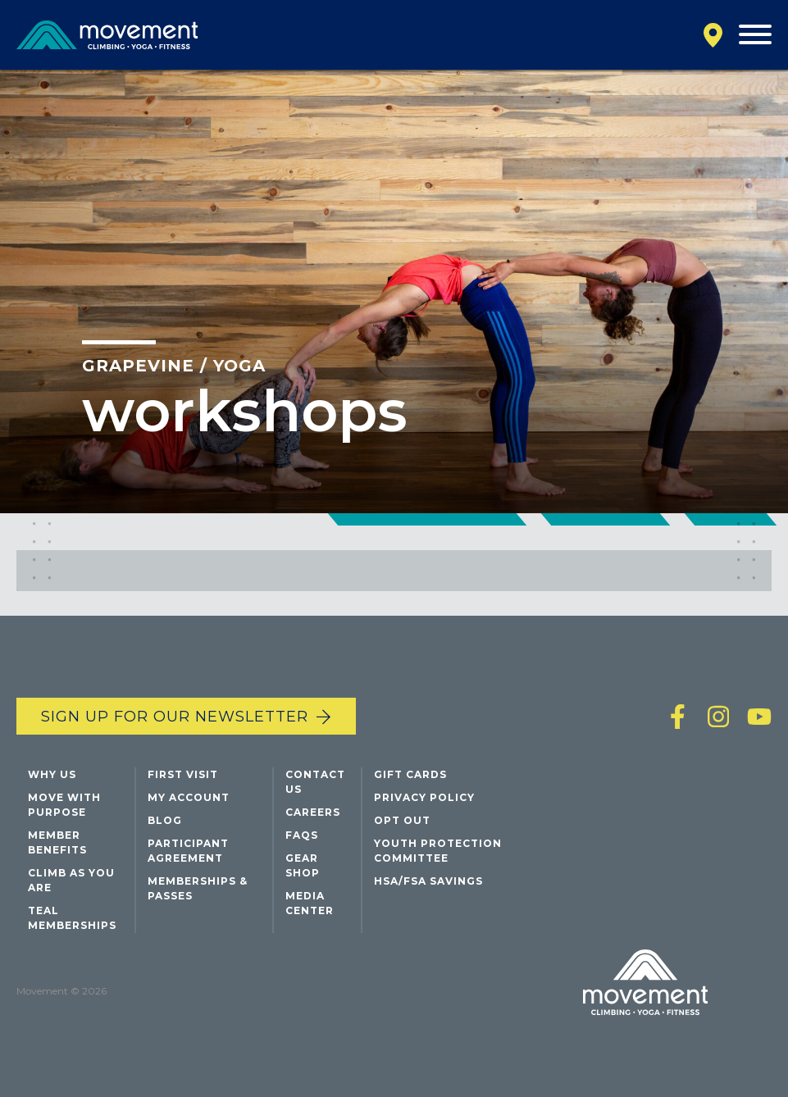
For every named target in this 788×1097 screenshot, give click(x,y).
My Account (189, 797)
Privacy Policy (424, 797)
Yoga (239, 366)
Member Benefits (57, 842)
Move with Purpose (64, 804)
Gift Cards (410, 774)
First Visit (183, 774)
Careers (312, 812)
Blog (165, 820)
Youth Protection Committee (438, 850)
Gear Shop (302, 865)
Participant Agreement (188, 850)
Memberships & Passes (198, 888)
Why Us (52, 774)
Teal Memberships (72, 917)
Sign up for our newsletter (174, 717)
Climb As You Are (71, 880)
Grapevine (138, 366)
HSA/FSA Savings (428, 881)
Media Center (309, 903)
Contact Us (315, 781)
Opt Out (402, 820)
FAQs (301, 835)
